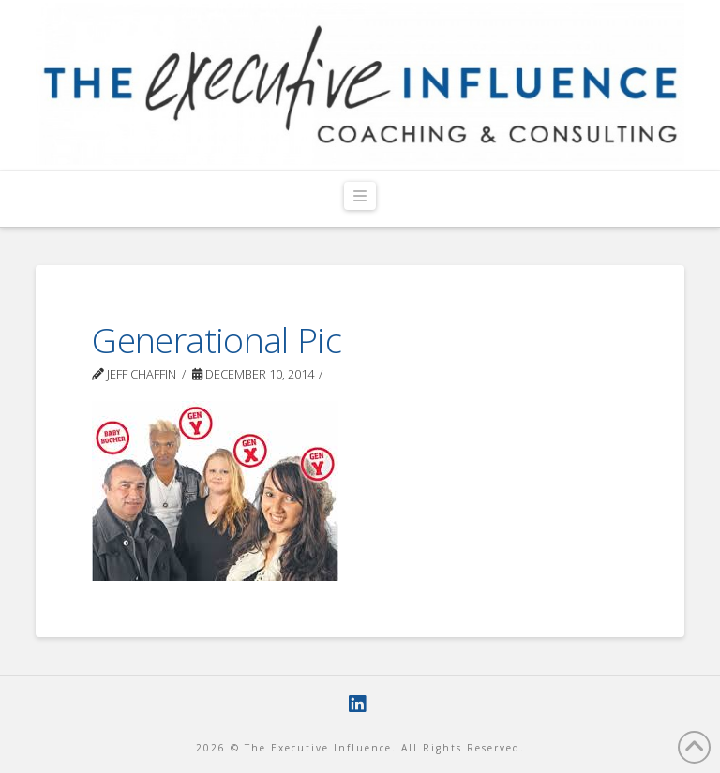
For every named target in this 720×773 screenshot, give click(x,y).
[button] (360, 196)
